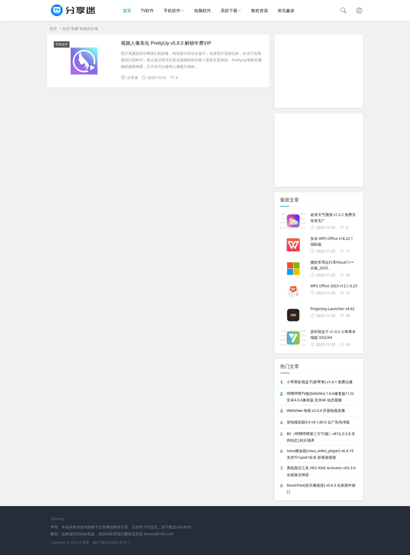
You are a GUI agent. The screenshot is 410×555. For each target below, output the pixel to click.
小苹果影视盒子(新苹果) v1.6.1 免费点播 (320, 381)
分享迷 (84, 542)
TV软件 (147, 10)
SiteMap (58, 518)
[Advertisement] (319, 71)
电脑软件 (202, 10)
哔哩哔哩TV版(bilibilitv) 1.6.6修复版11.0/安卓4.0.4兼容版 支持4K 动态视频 (320, 396)
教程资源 (259, 10)
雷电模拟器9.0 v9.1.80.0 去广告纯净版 (318, 422)
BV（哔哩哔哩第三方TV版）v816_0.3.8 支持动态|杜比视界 (321, 437)
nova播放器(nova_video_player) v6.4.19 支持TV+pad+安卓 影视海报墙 (320, 454)
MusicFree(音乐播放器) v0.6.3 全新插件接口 (321, 488)
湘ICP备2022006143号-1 (111, 542)
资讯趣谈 (285, 10)
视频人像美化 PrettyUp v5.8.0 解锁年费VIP (166, 43)
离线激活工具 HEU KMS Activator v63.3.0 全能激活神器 (321, 471)
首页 (127, 10)
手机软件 (172, 10)
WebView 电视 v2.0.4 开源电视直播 (316, 410)
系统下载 (229, 10)
